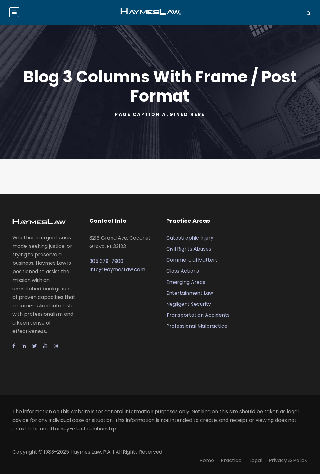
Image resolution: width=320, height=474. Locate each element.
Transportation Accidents (198, 315)
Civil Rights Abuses (188, 249)
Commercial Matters (192, 259)
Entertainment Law (189, 293)
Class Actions (182, 270)
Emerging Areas (185, 282)
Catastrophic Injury (189, 238)
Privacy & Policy (288, 460)
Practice (232, 460)
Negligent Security (188, 304)
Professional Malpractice (197, 326)
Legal (255, 460)
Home (206, 460)
